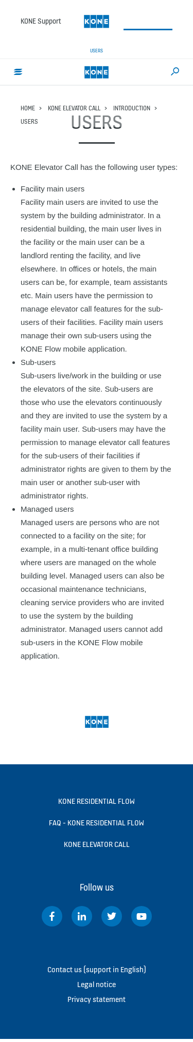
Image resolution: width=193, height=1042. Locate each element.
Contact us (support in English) (96, 969)
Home (28, 108)
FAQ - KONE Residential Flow (96, 822)
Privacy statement (96, 999)
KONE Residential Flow (96, 801)
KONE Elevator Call (74, 108)
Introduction (131, 108)
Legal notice (96, 984)
